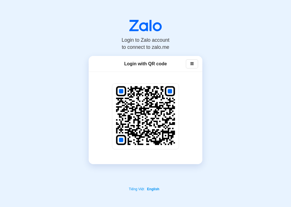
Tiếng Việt (136, 189)
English (153, 189)
